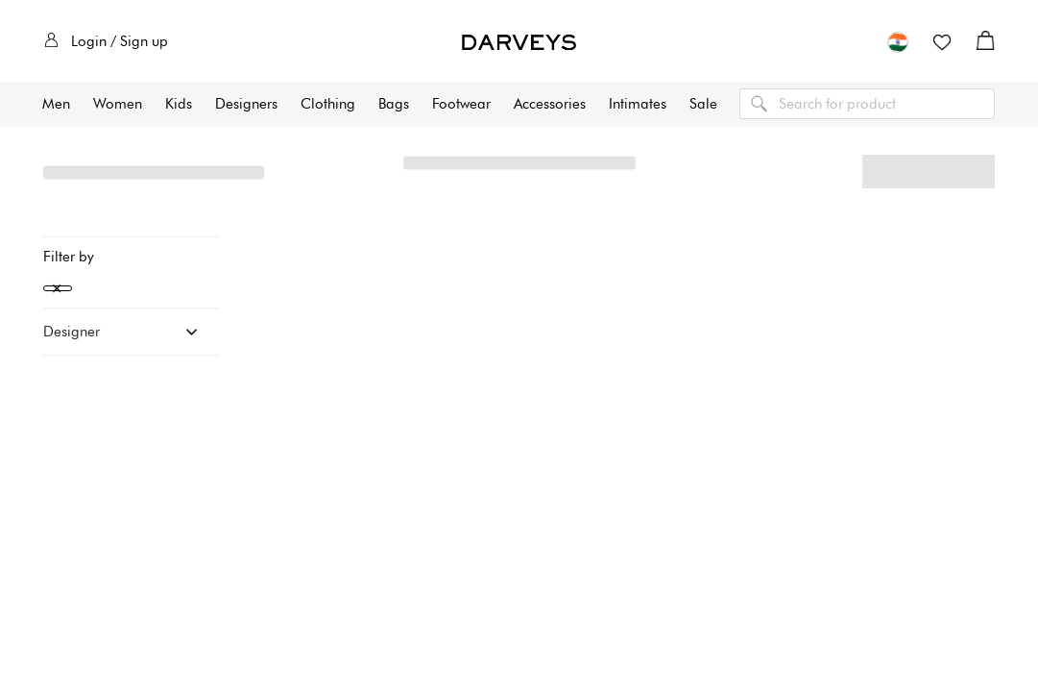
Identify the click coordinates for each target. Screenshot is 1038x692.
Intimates (637, 103)
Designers (246, 103)
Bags (393, 103)
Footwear (461, 103)
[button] (897, 41)
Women (117, 103)
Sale (703, 103)
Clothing (328, 103)
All (112, 172)
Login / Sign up (106, 41)
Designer (71, 331)
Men (56, 103)
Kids (178, 103)
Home (63, 172)
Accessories (550, 103)
